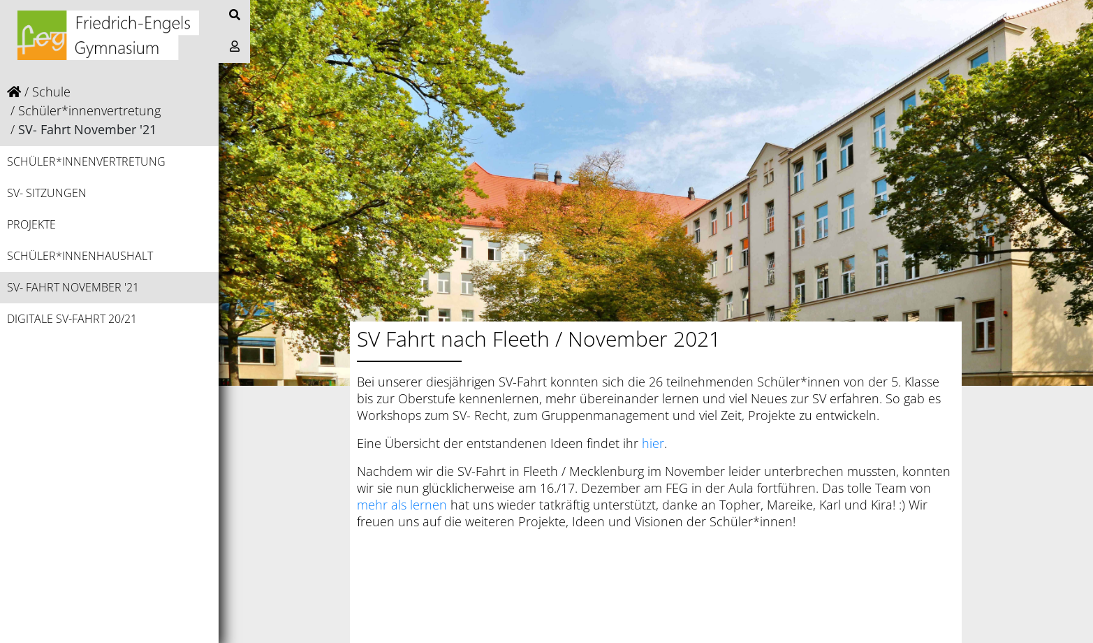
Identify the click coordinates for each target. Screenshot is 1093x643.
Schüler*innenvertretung (89, 110)
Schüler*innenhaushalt (80, 255)
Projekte (31, 224)
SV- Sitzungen (47, 193)
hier (653, 443)
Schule (51, 91)
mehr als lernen (402, 504)
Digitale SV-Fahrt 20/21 (72, 318)
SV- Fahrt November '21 (73, 287)
